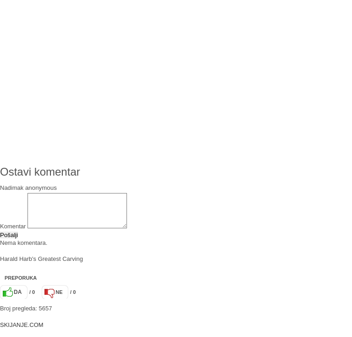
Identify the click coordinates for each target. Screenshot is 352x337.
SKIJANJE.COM (22, 331)
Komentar (13, 233)
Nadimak (11, 187)
